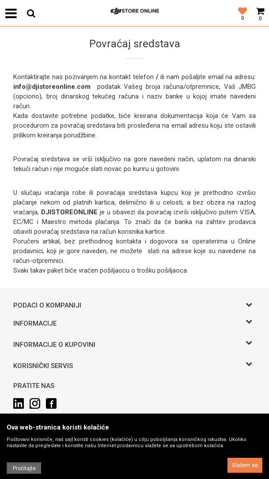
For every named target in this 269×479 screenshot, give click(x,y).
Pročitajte (24, 468)
